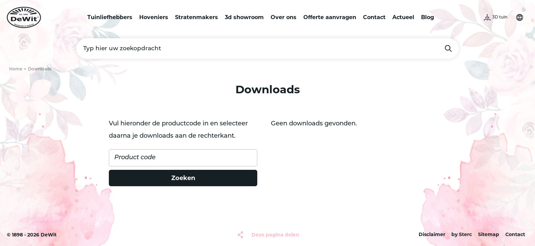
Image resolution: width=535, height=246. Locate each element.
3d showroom (244, 17)
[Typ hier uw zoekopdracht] (267, 48)
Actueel (403, 17)
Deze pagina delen (275, 235)
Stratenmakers (196, 17)
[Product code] (183, 157)
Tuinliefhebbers (109, 17)
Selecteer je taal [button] (519, 17)
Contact (374, 17)
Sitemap (488, 234)
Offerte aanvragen (329, 17)
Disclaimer (432, 234)
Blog (427, 17)
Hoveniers (153, 17)
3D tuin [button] (499, 17)
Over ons (284, 17)
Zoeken (448, 48)
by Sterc (461, 234)
